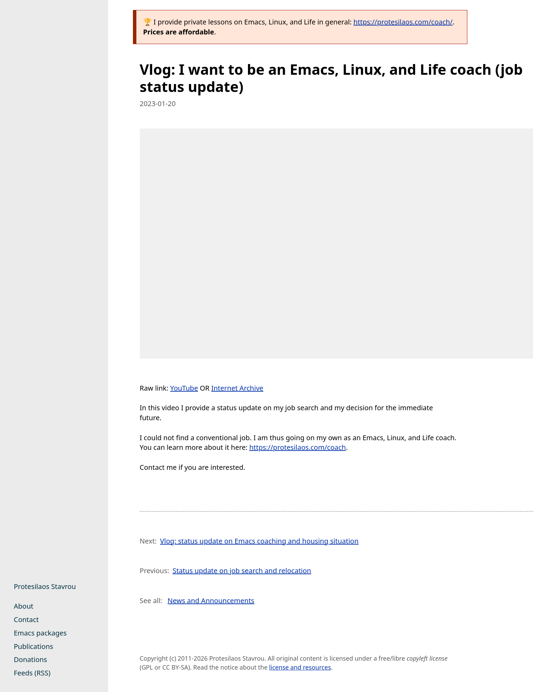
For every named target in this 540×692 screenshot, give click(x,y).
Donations (30, 659)
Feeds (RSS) (32, 673)
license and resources (300, 667)
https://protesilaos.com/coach (297, 447)
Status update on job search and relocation (242, 570)
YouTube (184, 388)
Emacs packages (40, 633)
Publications (33, 646)
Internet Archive (237, 388)
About (23, 606)
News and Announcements (210, 600)
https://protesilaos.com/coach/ (403, 22)
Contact (26, 619)
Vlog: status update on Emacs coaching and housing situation (259, 541)
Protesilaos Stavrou (45, 586)
